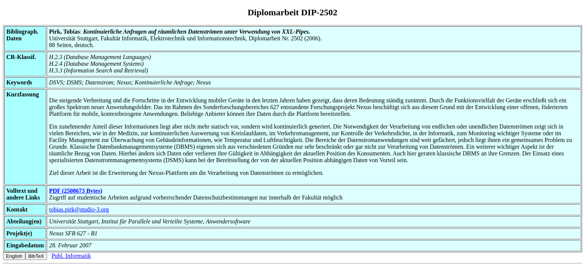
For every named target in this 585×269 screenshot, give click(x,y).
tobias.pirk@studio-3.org (79, 209)
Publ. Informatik (71, 256)
